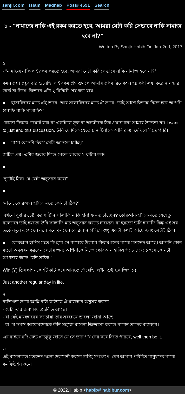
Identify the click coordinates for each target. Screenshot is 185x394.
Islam (34, 5)
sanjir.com (13, 5)
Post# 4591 (78, 5)
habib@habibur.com (107, 390)
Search (101, 5)
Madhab (53, 5)
